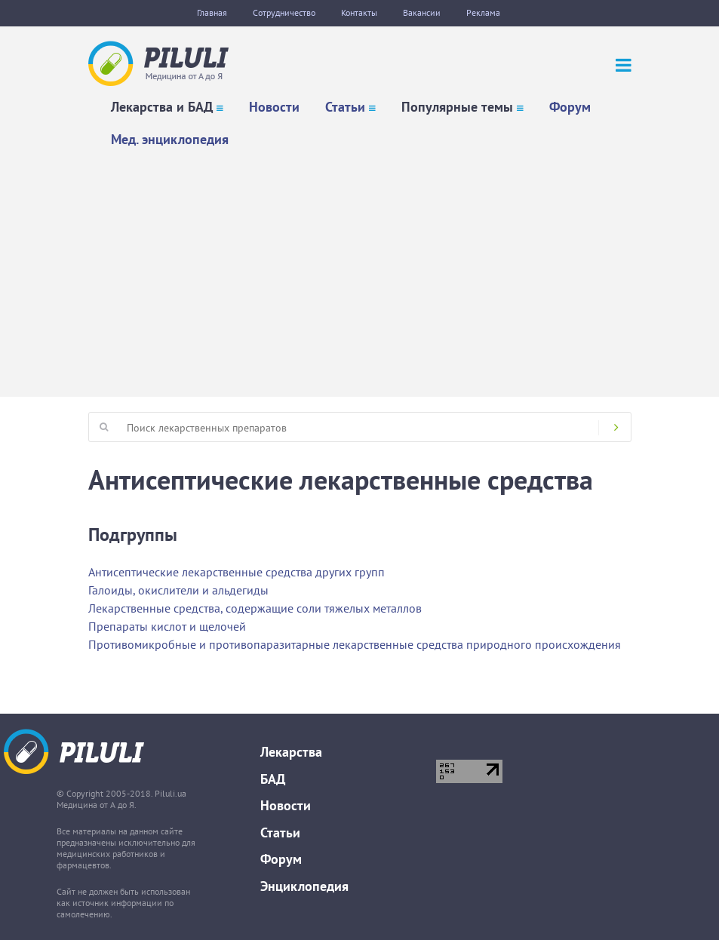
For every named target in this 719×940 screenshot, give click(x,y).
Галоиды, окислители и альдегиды (178, 589)
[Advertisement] (359, 268)
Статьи (345, 106)
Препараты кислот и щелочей (167, 626)
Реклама (483, 12)
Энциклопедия (304, 886)
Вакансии (422, 12)
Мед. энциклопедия (170, 139)
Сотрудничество (284, 12)
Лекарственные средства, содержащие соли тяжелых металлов (255, 608)
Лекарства (291, 751)
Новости (274, 106)
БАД (272, 779)
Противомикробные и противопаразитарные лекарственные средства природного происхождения (354, 644)
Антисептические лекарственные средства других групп (236, 571)
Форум (570, 106)
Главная (212, 12)
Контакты (359, 12)
